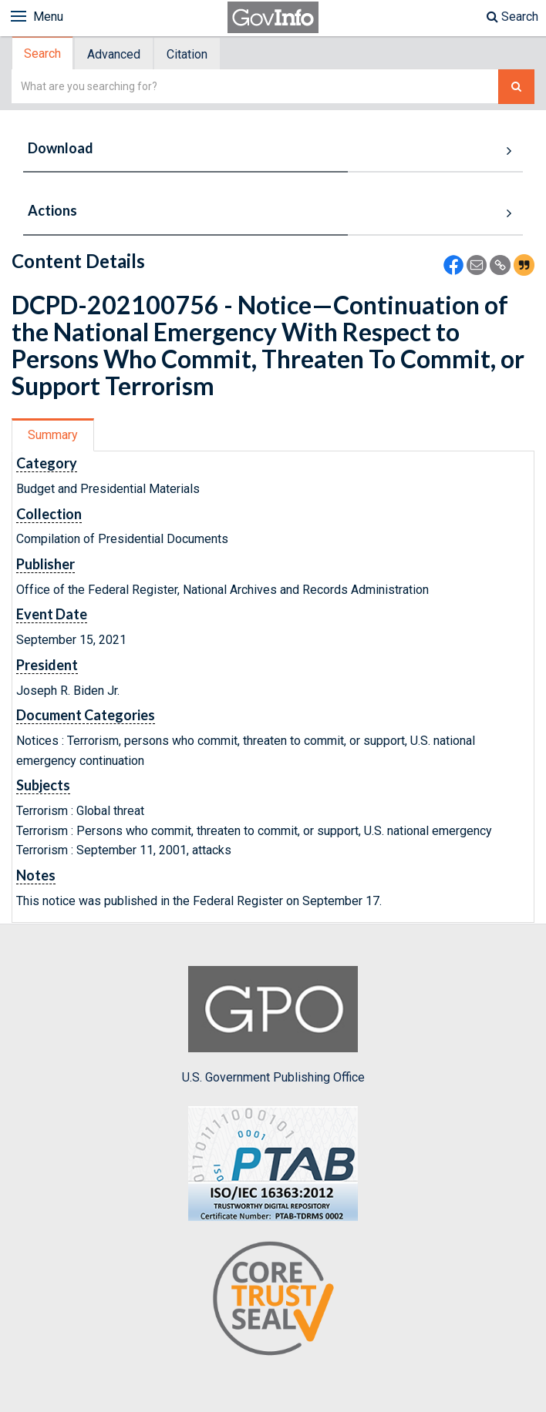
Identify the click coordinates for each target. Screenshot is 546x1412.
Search (512, 16)
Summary (53, 435)
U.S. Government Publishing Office (273, 1025)
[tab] (43, 53)
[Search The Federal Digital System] (516, 86)
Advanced (113, 54)
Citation (187, 54)
